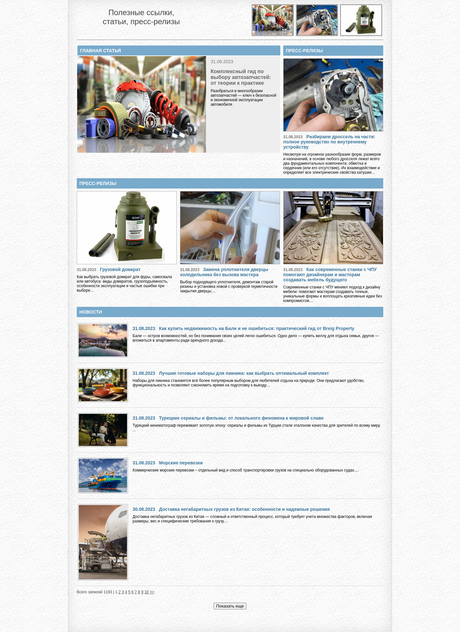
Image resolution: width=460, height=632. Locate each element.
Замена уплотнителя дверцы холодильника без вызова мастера (224, 272)
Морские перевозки (181, 462)
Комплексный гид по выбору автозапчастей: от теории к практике (241, 77)
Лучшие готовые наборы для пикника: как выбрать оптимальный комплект (244, 373)
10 (147, 592)
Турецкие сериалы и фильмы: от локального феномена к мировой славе (241, 418)
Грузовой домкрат (120, 269)
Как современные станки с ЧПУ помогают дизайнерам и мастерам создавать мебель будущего (330, 274)
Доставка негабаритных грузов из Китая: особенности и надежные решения (244, 509)
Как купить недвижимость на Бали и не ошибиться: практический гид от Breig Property (257, 328)
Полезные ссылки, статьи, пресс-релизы (141, 17)
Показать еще (230, 606)
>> (152, 592)
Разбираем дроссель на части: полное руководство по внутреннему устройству (329, 142)
